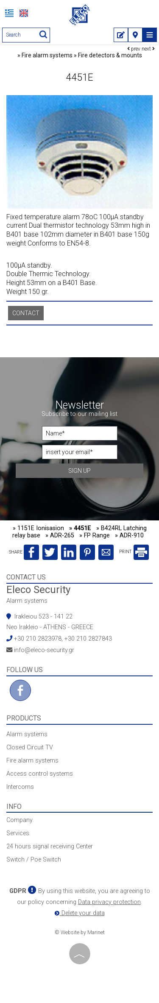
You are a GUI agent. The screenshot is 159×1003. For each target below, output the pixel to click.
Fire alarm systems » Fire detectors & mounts (82, 55)
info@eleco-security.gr (44, 650)
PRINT (134, 551)
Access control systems (39, 773)
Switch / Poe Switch (33, 859)
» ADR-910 (129, 535)
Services (17, 833)
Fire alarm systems (32, 760)
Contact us (26, 577)
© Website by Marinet (80, 932)
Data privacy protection (109, 902)
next (148, 49)
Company (19, 820)
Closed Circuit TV (29, 747)
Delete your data (80, 913)
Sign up (79, 470)
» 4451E (80, 528)
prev (133, 49)
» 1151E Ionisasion (38, 528)
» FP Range (94, 535)
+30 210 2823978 (37, 638)
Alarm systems (26, 601)
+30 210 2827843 (88, 638)
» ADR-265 (59, 535)
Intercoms (20, 787)
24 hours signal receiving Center (49, 846)
